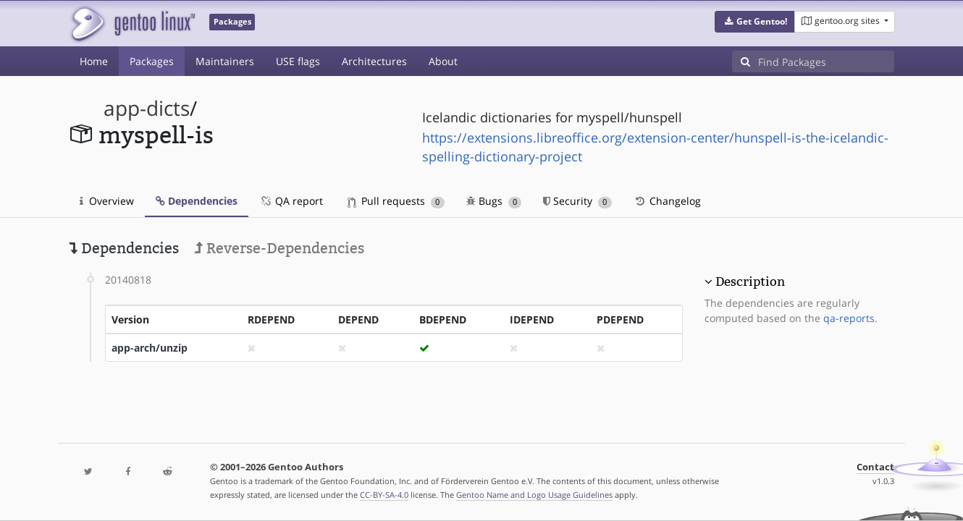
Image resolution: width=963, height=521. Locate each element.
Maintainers (224, 61)
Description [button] (750, 281)
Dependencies (196, 201)
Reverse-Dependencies (279, 248)
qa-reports (849, 318)
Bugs (494, 201)
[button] (755, 22)
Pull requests (396, 201)
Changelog (667, 201)
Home (94, 61)
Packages (152, 61)
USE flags (298, 61)
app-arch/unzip (150, 348)
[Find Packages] (826, 61)
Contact (875, 467)
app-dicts (147, 108)
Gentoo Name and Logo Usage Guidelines (534, 494)
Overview (107, 201)
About (443, 61)
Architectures (374, 61)
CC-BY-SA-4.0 (384, 494)
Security (577, 201)
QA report (291, 201)
